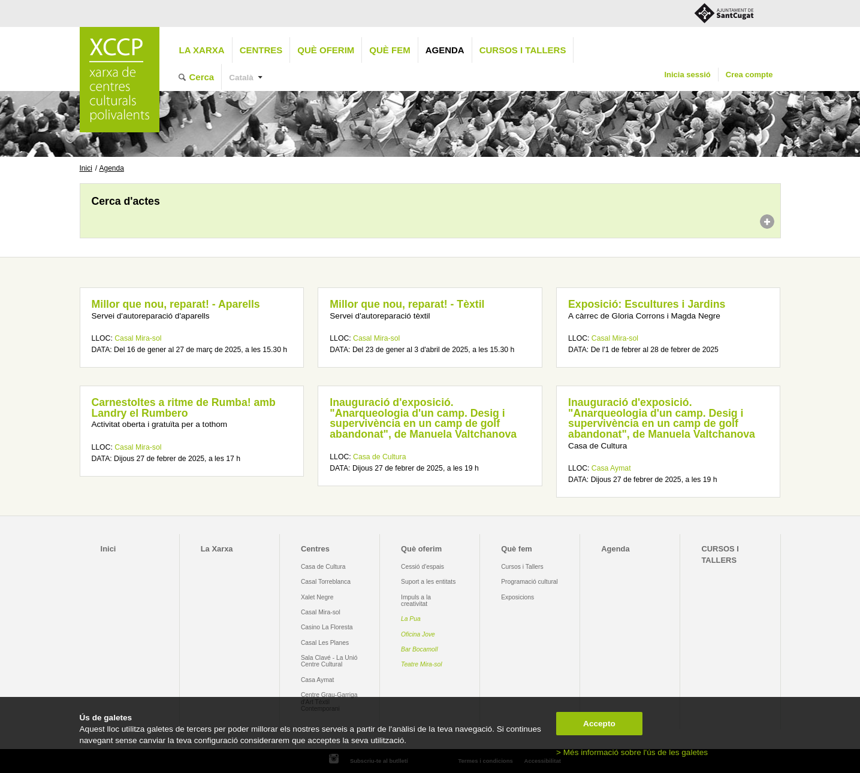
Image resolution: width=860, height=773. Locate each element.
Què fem (389, 50)
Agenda (445, 50)
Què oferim (325, 50)
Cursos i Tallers (522, 566)
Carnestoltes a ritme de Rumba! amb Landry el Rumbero (184, 407)
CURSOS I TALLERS (522, 50)
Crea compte (749, 74)
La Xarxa (202, 50)
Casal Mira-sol (137, 338)
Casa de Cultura (379, 457)
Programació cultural (529, 581)
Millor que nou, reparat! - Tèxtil (407, 304)
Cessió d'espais (422, 566)
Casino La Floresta (327, 627)
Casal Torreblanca (326, 581)
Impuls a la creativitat (416, 600)
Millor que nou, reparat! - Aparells (176, 304)
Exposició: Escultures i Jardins (646, 304)
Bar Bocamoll (419, 649)
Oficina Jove (418, 634)
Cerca (202, 77)
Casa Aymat (611, 468)
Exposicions (517, 597)
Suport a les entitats (428, 581)
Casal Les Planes (325, 642)
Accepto (599, 723)
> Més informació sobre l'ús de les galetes (632, 752)
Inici (86, 168)
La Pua (411, 619)
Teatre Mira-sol (421, 664)
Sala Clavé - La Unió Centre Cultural (329, 661)
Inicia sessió (687, 74)
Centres (261, 50)
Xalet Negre (317, 597)
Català (241, 77)
